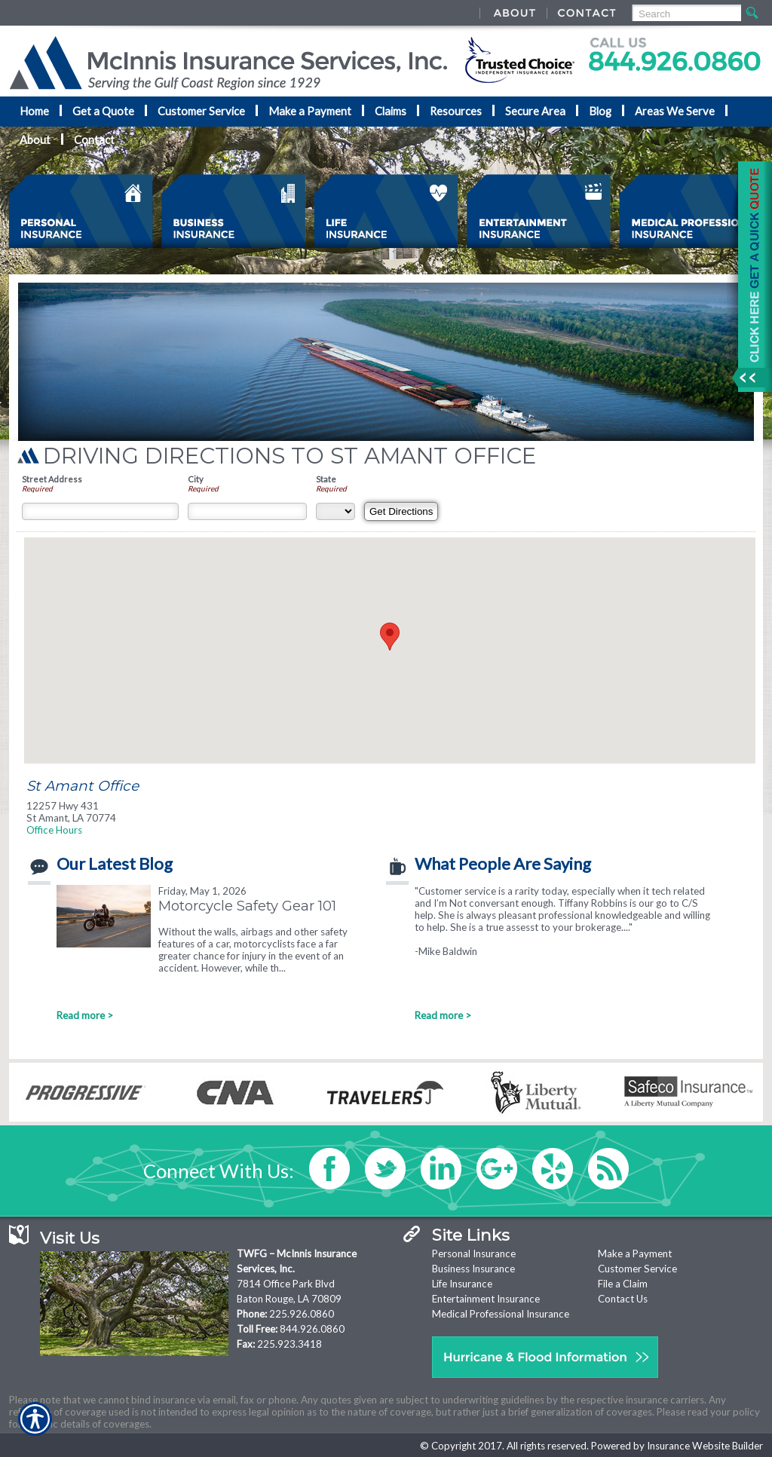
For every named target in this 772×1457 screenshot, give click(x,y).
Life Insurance (462, 1284)
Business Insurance (473, 1269)
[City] (247, 511)
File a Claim (623, 1284)
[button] (390, 636)
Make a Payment (635, 1253)
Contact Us (623, 1299)
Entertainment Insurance (486, 1299)
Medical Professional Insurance (500, 1314)
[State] (335, 511)
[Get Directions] (401, 511)
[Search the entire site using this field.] (685, 14)
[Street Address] (100, 511)
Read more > (85, 1015)
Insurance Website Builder (705, 1446)
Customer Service (637, 1269)
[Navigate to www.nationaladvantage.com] (749, 276)
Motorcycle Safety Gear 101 (247, 905)
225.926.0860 (301, 1314)
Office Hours (54, 830)
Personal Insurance (474, 1253)
